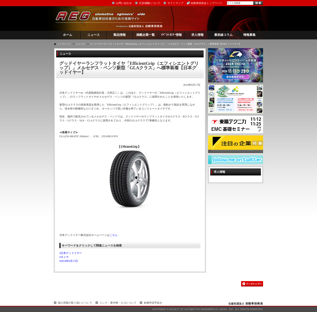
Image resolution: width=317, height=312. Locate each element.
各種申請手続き (153, 302)
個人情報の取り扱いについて (75, 302)
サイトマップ (175, 3)
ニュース (93, 34)
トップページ (63, 44)
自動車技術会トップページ (206, 3)
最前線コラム (223, 34)
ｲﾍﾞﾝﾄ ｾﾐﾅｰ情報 (171, 34)
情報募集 (249, 34)
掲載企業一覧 (145, 34)
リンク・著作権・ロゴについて (118, 302)
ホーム (67, 34)
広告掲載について (149, 3)
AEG (103, 18)
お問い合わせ (124, 3)
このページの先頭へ (252, 283)
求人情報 (197, 34)
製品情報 (119, 34)
